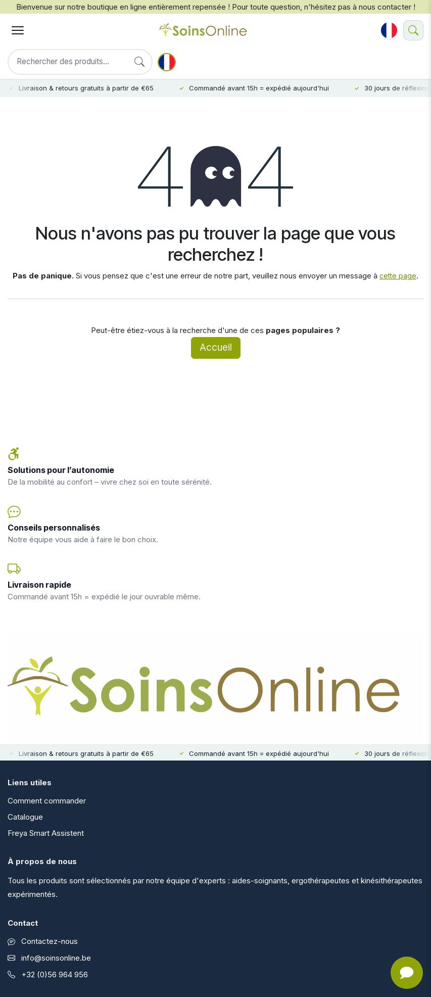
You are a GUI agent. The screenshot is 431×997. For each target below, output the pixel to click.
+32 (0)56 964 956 (54, 974)
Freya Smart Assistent (46, 833)
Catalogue (25, 817)
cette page (397, 275)
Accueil (216, 347)
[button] (389, 30)
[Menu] (18, 30)
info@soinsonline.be (56, 958)
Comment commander (47, 800)
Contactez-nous (49, 941)
